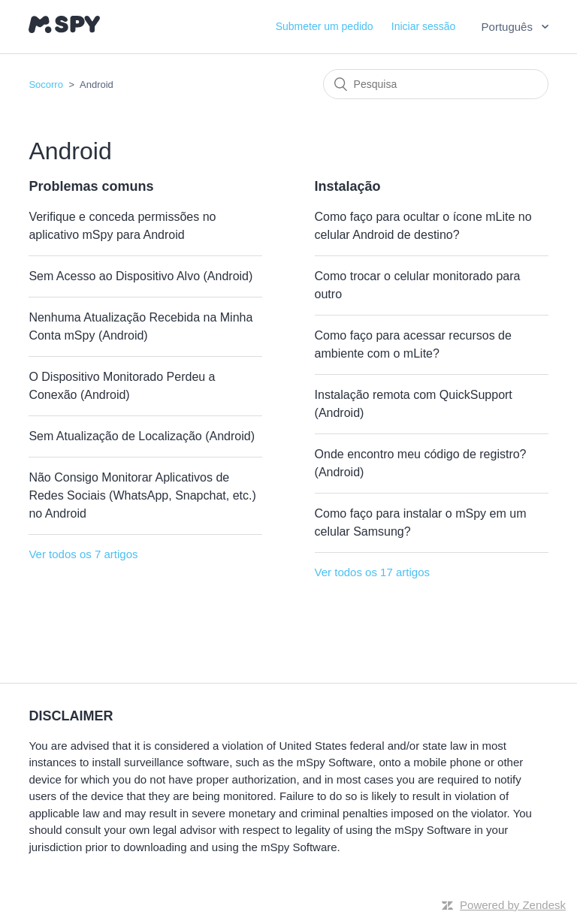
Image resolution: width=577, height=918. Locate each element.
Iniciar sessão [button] (423, 26)
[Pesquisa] (435, 84)
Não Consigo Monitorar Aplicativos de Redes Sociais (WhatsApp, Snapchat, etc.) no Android (142, 495)
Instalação (348, 186)
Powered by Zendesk (513, 904)
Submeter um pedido (324, 26)
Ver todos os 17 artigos (372, 572)
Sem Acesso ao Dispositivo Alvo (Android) (140, 276)
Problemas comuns (91, 186)
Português (509, 26)
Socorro (46, 84)
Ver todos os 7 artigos (83, 554)
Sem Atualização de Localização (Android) (142, 436)
